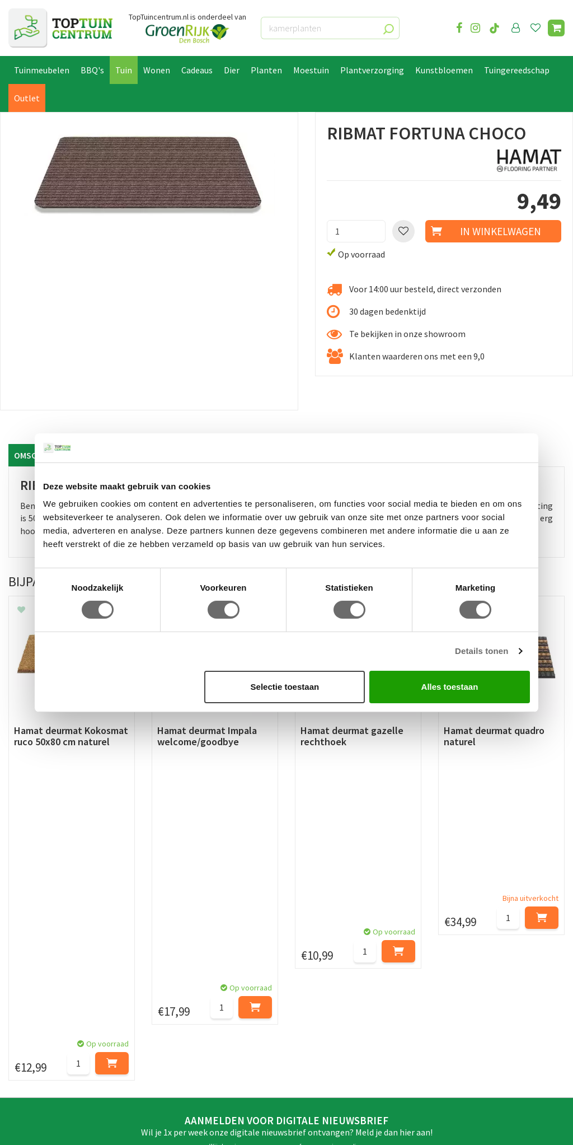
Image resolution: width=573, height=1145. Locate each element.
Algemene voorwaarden (53, 996)
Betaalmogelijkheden (50, 958)
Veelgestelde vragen (47, 1034)
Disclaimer (28, 1021)
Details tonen (481, 651)
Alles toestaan (449, 686)
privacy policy (344, 858)
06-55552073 (476, 974)
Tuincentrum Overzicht (181, 1126)
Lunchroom (30, 1084)
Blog (17, 1071)
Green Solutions (110, 1126)
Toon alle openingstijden (200, 1047)
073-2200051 (476, 957)
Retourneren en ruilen (50, 983)
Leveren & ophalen (43, 970)
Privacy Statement (44, 1009)
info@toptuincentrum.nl (500, 991)
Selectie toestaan (285, 686)
